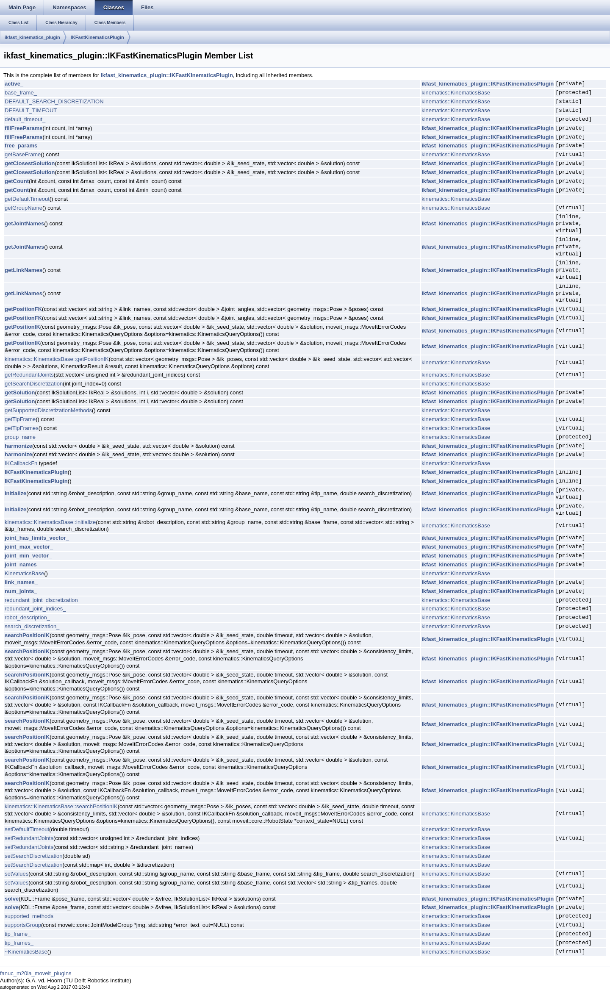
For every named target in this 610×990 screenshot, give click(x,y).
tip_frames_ (19, 943)
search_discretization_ (32, 626)
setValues (16, 874)
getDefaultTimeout (27, 199)
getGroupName (23, 208)
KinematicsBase (24, 573)
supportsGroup (23, 925)
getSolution (20, 392)
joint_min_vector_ (28, 555)
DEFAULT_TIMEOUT (31, 110)
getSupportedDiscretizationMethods (48, 410)
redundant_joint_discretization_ (43, 600)
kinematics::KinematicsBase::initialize (50, 522)
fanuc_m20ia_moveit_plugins (35, 973)
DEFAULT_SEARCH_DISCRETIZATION (54, 101)
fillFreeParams (24, 128)
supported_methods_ (30, 916)
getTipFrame (20, 419)
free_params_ (23, 145)
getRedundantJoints (29, 375)
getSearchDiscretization (34, 383)
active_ (14, 83)
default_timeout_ (25, 119)
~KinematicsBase (26, 951)
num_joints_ (21, 591)
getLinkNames (23, 270)
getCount (17, 181)
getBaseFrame (23, 154)
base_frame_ (21, 92)
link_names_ (21, 582)
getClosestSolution (30, 163)
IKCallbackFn (21, 463)
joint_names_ (22, 564)
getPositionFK (23, 309)
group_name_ (22, 437)
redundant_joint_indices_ (35, 608)
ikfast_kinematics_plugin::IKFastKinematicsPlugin (167, 75)
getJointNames (24, 223)
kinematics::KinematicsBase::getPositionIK (57, 359)
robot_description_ (27, 617)
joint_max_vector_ (29, 547)
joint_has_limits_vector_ (37, 538)
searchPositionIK (27, 635)
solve (12, 899)
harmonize (18, 446)
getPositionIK (22, 327)
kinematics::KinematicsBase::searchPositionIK (61, 806)
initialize (15, 493)
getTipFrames (22, 428)
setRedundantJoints (29, 838)
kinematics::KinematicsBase (455, 92)
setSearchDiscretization (34, 856)
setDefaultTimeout (27, 829)
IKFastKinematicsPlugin (97, 37)
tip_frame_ (17, 934)
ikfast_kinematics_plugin (32, 37)
